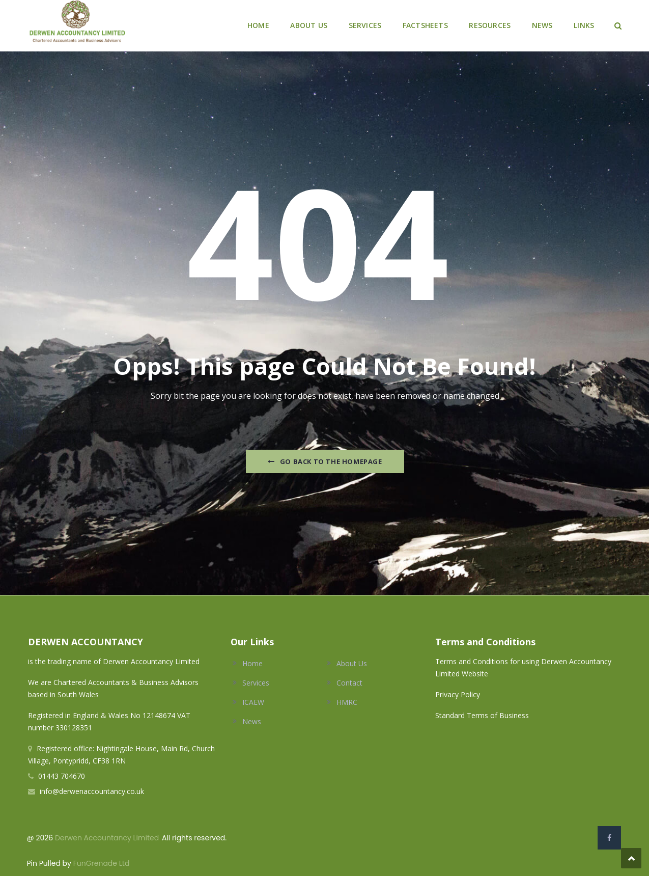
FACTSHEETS (425, 25)
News (251, 721)
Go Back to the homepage (325, 461)
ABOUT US (308, 25)
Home (252, 663)
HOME (258, 25)
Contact (349, 683)
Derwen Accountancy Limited (107, 838)
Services (255, 683)
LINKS (584, 25)
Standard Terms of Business (482, 715)
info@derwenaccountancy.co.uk (92, 791)
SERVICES (365, 25)
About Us (351, 663)
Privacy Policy (458, 694)
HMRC (346, 702)
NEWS (542, 25)
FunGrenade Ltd (101, 863)
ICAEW (253, 702)
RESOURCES (490, 25)
